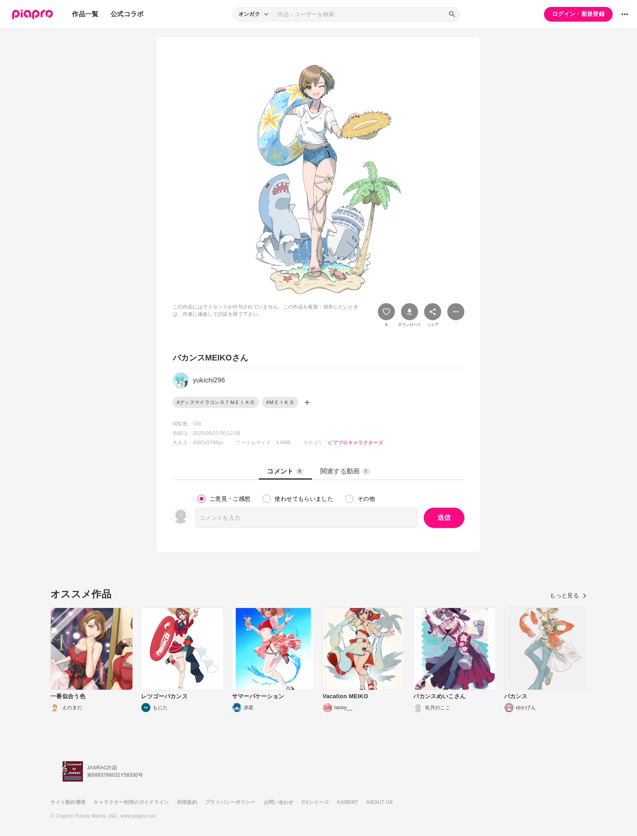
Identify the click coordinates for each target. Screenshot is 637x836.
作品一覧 (85, 14)
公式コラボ (127, 14)
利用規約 (187, 802)
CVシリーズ (315, 802)
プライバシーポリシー (230, 802)
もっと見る (568, 595)
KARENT (347, 802)
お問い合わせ (279, 802)
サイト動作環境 (67, 802)
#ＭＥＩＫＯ (280, 402)
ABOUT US (379, 802)
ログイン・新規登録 (578, 14)
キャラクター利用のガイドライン (131, 802)
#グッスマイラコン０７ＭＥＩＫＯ (216, 402)
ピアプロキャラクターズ (355, 442)
